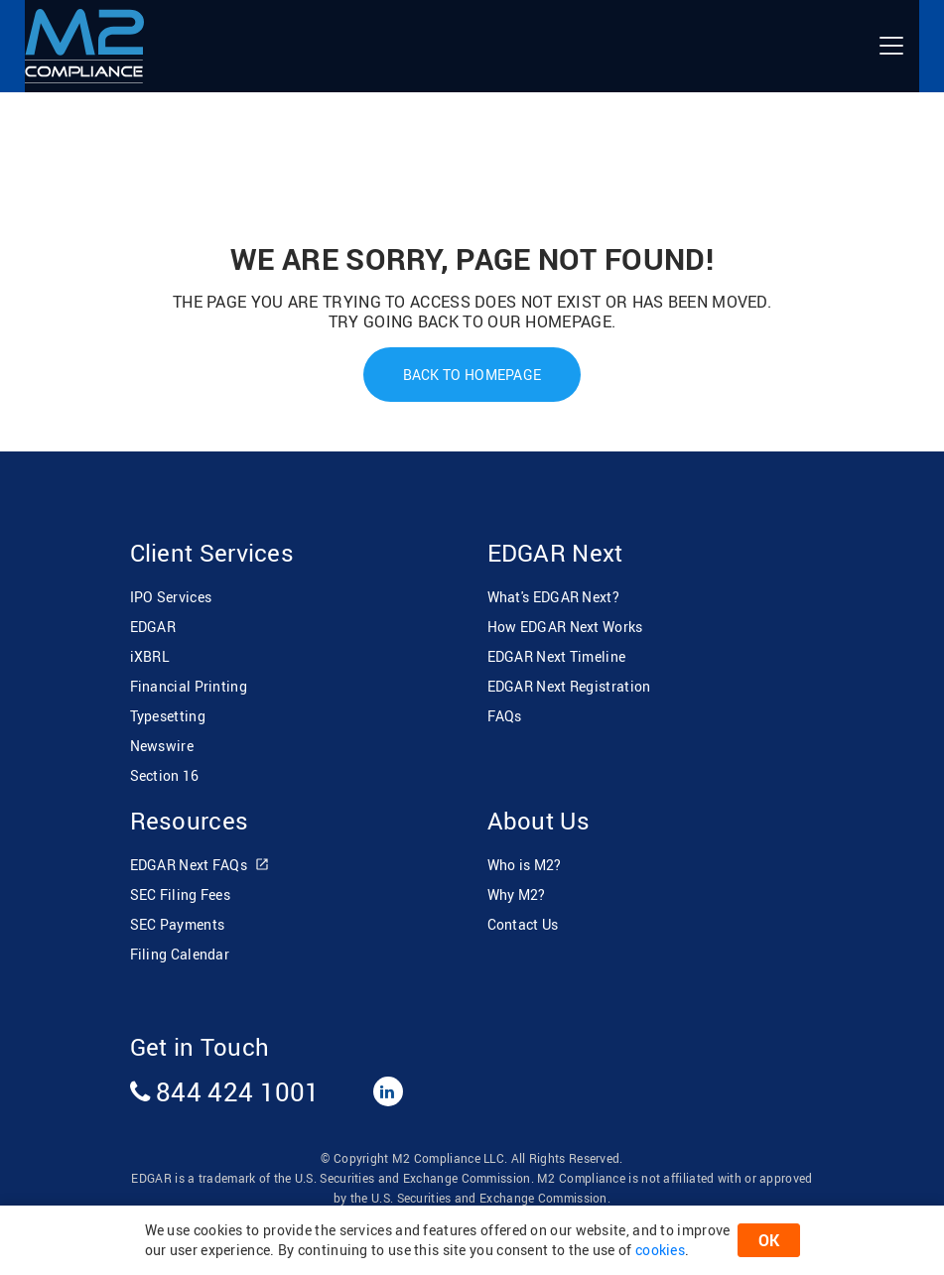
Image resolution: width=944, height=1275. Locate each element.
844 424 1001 (225, 1091)
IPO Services (171, 596)
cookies (660, 1249)
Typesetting (167, 715)
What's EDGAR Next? (553, 596)
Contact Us (523, 924)
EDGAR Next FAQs (200, 865)
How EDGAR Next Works (565, 626)
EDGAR (153, 626)
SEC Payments (177, 924)
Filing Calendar (180, 954)
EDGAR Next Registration (569, 686)
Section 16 (165, 775)
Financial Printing (188, 686)
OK (768, 1240)
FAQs (504, 715)
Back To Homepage (472, 374)
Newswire (162, 745)
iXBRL (150, 656)
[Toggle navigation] (891, 45)
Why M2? (516, 894)
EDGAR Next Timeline (556, 656)
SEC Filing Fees (180, 894)
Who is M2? (524, 864)
